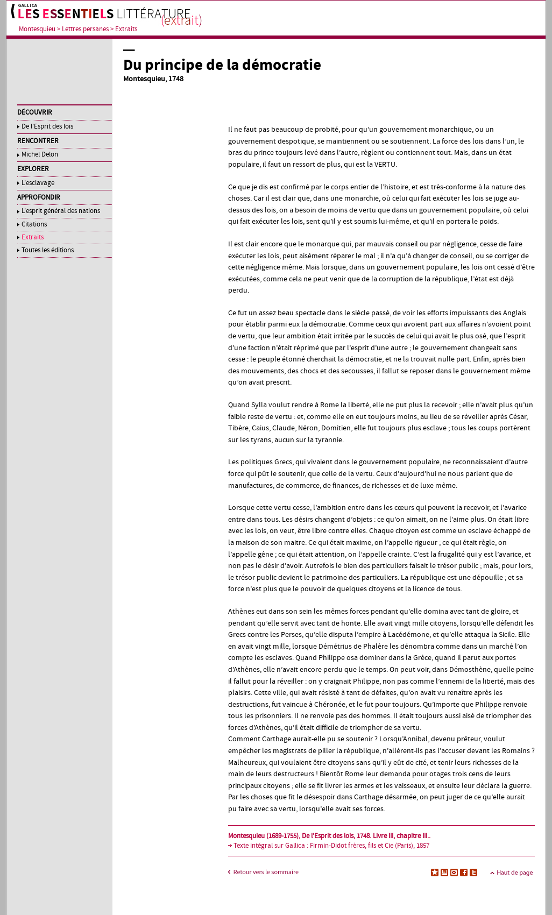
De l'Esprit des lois (47, 126)
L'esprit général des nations (61, 211)
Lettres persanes (85, 29)
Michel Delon (40, 154)
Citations (34, 224)
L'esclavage (38, 183)
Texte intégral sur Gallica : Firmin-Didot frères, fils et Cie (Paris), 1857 (331, 845)
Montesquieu (37, 29)
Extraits (126, 29)
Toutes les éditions (48, 250)
